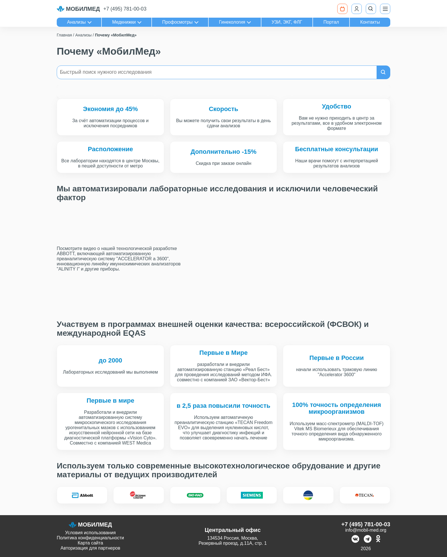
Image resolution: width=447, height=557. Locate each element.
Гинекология (232, 22)
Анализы (76, 22)
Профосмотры (177, 22)
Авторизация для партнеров (90, 548)
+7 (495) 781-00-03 (125, 9)
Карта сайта (90, 542)
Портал (331, 22)
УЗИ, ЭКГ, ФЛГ (287, 22)
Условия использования (90, 532)
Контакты (370, 22)
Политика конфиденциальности (90, 537)
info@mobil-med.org (365, 530)
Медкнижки (124, 22)
